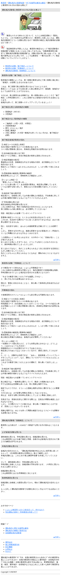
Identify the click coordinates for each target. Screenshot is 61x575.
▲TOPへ (56, 260)
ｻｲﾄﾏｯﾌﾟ (8, 551)
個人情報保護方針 (12, 545)
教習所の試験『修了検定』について (19, 66)
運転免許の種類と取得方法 (16, 530)
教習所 (3, 3)
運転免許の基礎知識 (16, 3)
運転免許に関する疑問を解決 (16, 528)
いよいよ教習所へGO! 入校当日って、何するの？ (24, 510)
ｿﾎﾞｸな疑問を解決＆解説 (35, 3)
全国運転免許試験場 (13, 533)
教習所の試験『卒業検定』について (19, 68)
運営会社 (8, 542)
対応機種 (8, 547)
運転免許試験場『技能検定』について (20, 71)
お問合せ (8, 549)
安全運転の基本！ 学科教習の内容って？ (21, 512)
